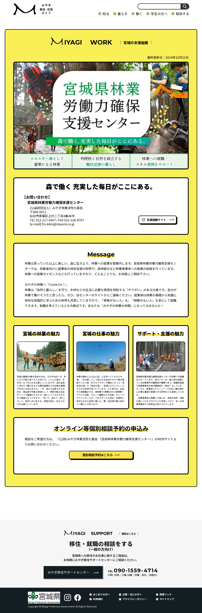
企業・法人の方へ (132, 594)
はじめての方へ (101, 594)
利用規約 (98, 599)
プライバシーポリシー (134, 599)
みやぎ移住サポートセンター (68, 572)
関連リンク (166, 594)
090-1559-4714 (133, 570)
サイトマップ (167, 599)
